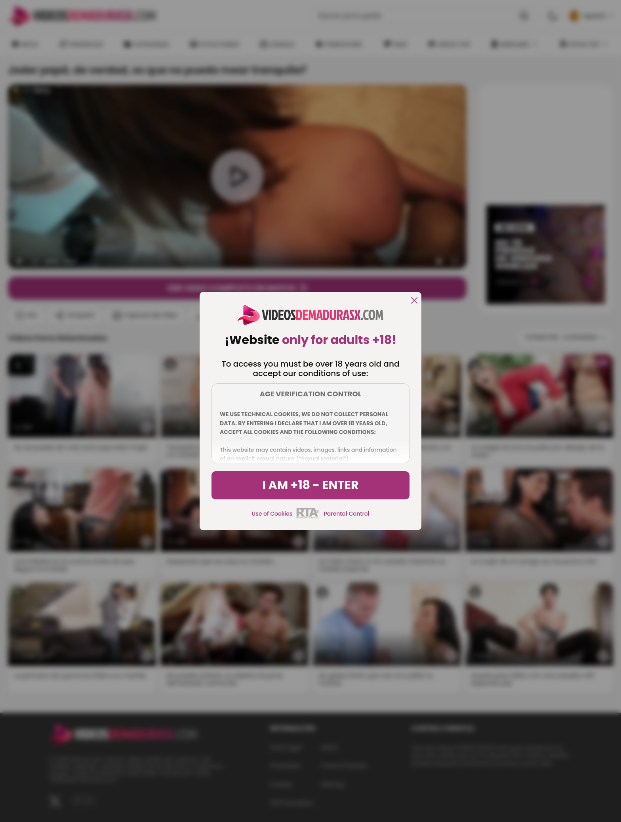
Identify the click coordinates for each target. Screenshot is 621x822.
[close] (414, 301)
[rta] (308, 517)
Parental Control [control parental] (346, 514)
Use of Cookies (272, 514)
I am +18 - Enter (310, 485)
